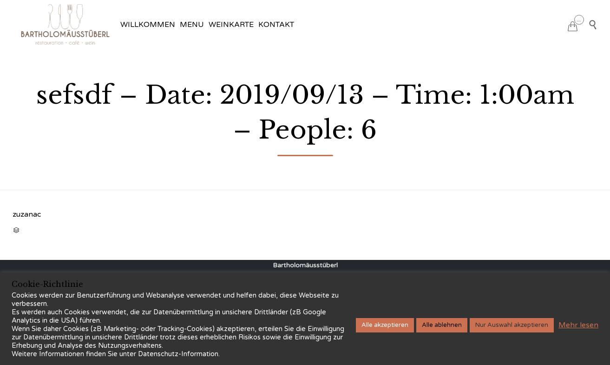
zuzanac (27, 214)
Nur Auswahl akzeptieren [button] (511, 325)
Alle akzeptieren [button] (384, 325)
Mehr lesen (578, 325)
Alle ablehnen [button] (442, 325)
